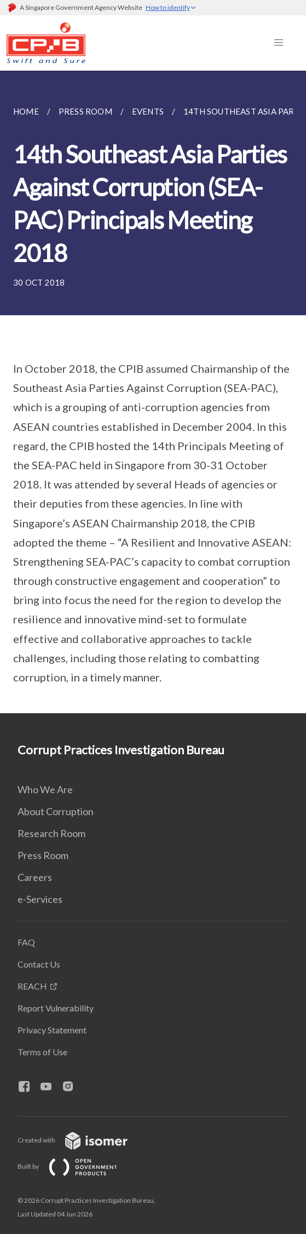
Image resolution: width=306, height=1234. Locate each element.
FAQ (26, 942)
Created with (81, 1140)
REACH (32, 986)
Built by (76, 1166)
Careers (35, 877)
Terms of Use (42, 1052)
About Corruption (56, 811)
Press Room (43, 855)
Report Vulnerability (56, 1008)
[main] (153, 392)
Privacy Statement (52, 1030)
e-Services (40, 899)
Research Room (51, 833)
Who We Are (45, 789)
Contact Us (39, 964)
